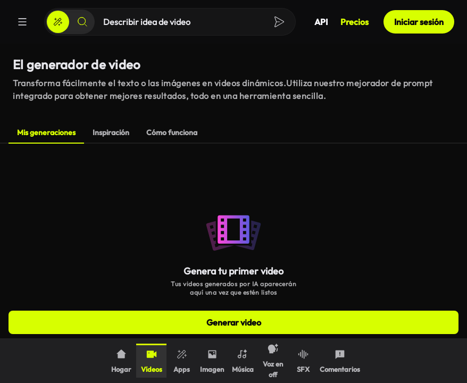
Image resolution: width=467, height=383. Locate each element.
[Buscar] (82, 22)
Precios (354, 21)
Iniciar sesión (419, 21)
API (321, 21)
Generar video (233, 322)
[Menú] (22, 21)
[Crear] (58, 22)
